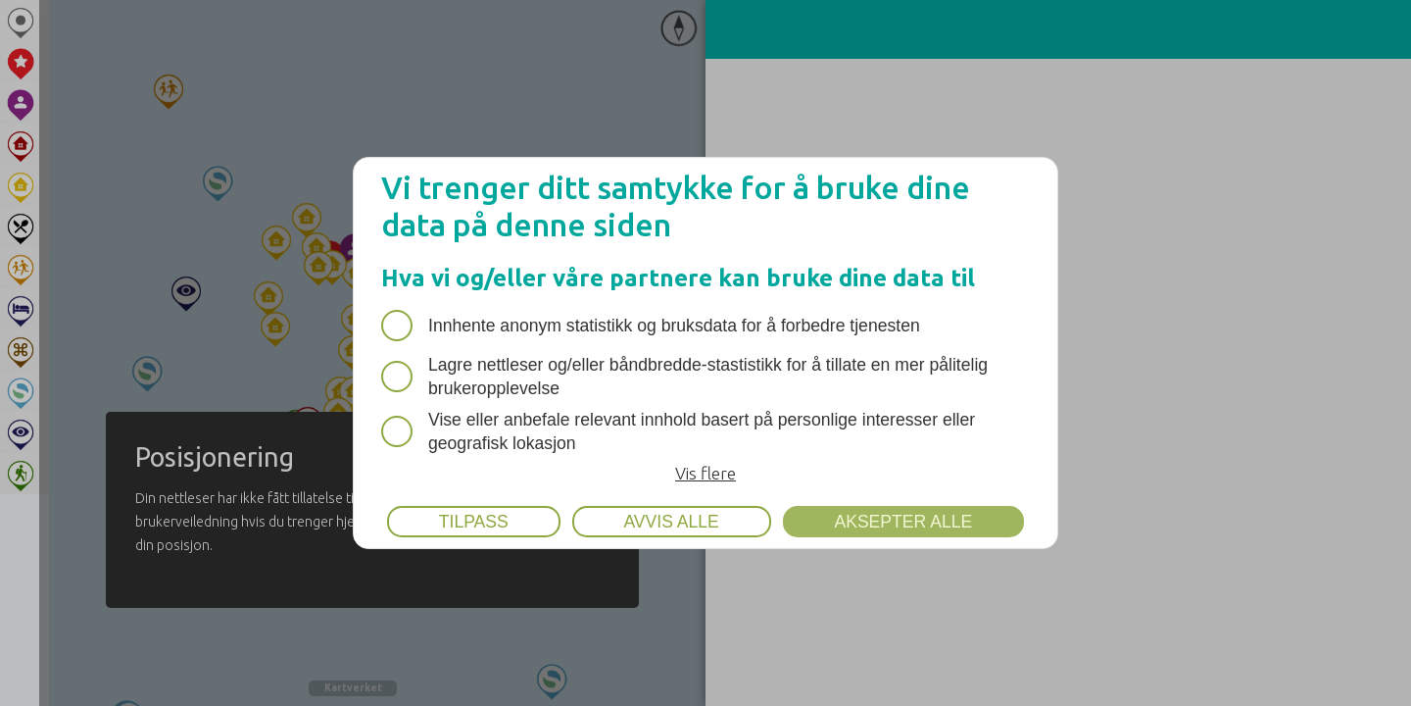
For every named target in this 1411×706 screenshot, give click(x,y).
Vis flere (705, 473)
